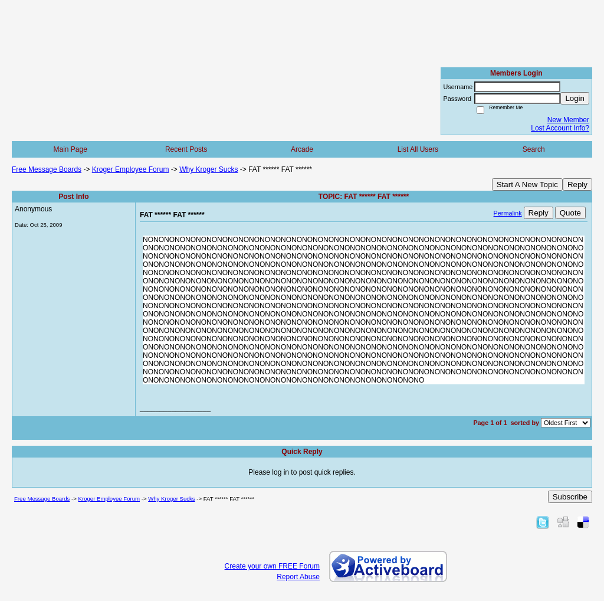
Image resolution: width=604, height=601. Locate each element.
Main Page (70, 149)
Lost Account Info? (560, 128)
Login (575, 98)
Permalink (508, 213)
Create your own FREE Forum (272, 566)
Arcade (302, 149)
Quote (570, 212)
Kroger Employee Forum (130, 169)
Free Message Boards (46, 169)
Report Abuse (298, 577)
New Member (568, 120)
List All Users (418, 149)
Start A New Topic (527, 184)
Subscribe (570, 496)
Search (534, 149)
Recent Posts (186, 149)
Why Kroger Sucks (208, 169)
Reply (577, 184)
